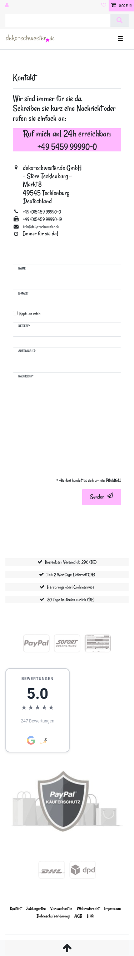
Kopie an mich (29, 313)
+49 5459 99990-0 (67, 146)
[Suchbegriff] (57, 20)
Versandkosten (61, 908)
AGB (78, 916)
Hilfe (90, 916)
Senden (101, 497)
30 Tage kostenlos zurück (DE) (70, 599)
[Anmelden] (8, 5)
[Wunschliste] (104, 5)
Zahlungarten (36, 908)
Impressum (112, 908)
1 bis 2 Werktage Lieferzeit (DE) (70, 574)
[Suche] (119, 20)
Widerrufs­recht (88, 908)
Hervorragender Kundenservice (70, 587)
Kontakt (15, 908)
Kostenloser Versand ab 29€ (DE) (70, 562)
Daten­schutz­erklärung (53, 916)
